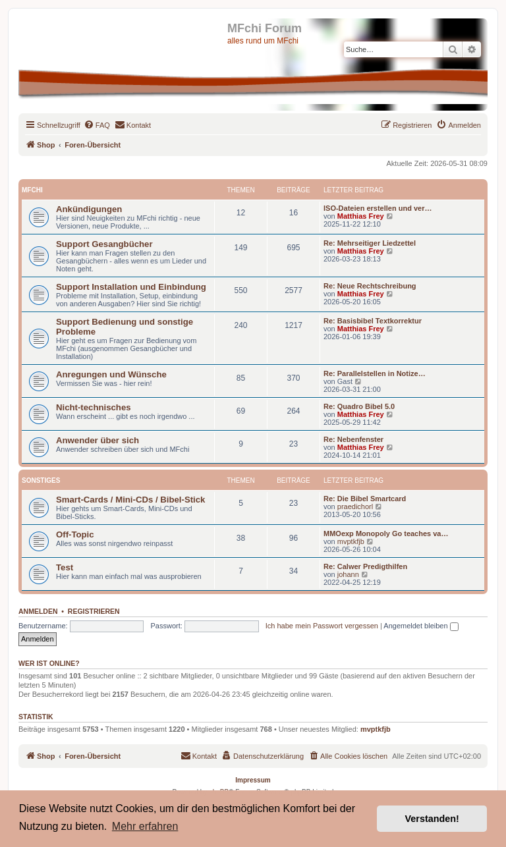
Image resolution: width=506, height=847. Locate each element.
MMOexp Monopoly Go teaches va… (385, 533)
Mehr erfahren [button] (145, 826)
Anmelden (38, 611)
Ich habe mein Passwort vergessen (322, 626)
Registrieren (94, 611)
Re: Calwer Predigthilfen (365, 566)
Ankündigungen (89, 209)
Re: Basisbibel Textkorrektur (372, 321)
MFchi (32, 190)
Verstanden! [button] (432, 818)
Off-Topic (75, 534)
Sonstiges (41, 480)
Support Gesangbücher (104, 244)
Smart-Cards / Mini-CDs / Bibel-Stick (130, 500)
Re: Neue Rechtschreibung (369, 286)
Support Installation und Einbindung (131, 287)
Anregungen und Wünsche (111, 374)
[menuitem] (97, 125)
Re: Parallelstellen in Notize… (374, 373)
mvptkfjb (350, 541)
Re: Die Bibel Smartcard (364, 499)
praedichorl (355, 506)
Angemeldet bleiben (420, 626)
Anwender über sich (97, 440)
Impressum (252, 780)
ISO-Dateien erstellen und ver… (377, 208)
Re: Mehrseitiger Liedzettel (369, 243)
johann (348, 574)
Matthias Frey (360, 216)
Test (64, 567)
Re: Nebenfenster (353, 439)
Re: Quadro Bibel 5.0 (359, 406)
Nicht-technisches (93, 407)
